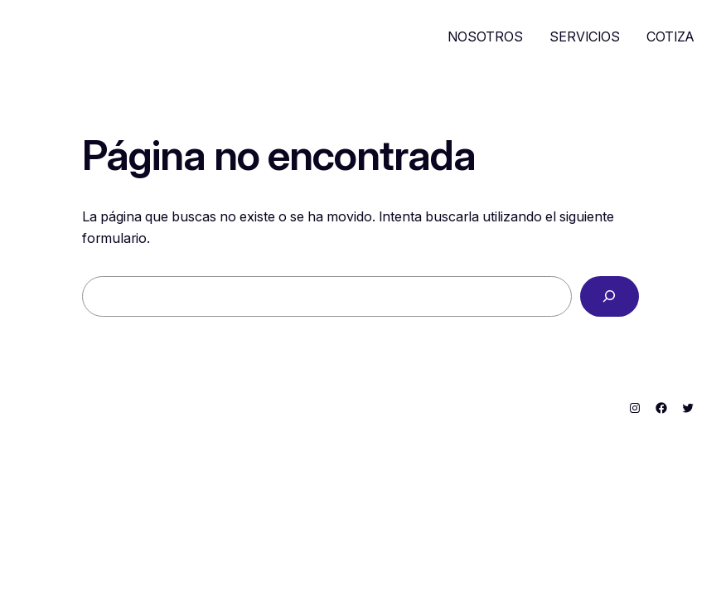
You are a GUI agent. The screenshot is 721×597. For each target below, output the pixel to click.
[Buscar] (609, 297)
